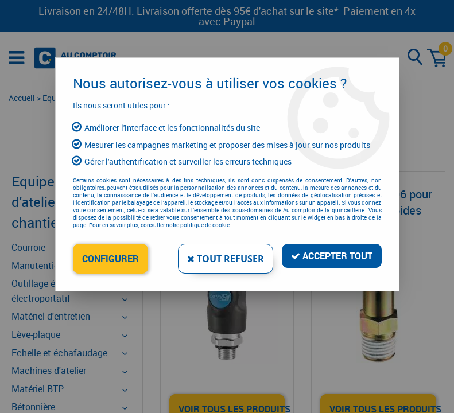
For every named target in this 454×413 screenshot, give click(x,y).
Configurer (110, 258)
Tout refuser (225, 258)
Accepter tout (331, 256)
